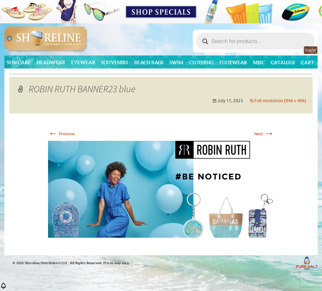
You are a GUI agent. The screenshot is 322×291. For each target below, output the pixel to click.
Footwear (233, 62)
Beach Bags (148, 62)
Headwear (51, 62)
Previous (61, 133)
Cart (307, 62)
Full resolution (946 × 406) (280, 100)
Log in (310, 50)
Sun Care (19, 62)
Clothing (201, 62)
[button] (3, 287)
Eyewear (83, 62)
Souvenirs (114, 62)
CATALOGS (283, 62)
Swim (176, 62)
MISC (259, 62)
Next (264, 133)
